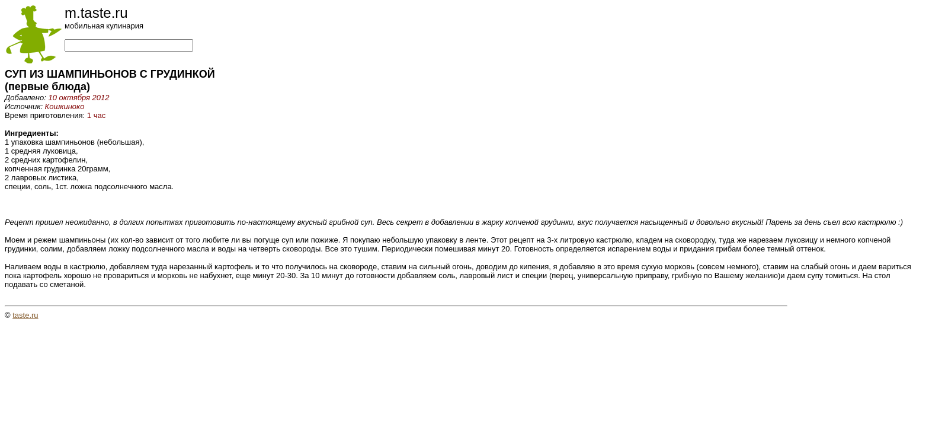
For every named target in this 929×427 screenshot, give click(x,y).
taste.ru (25, 315)
